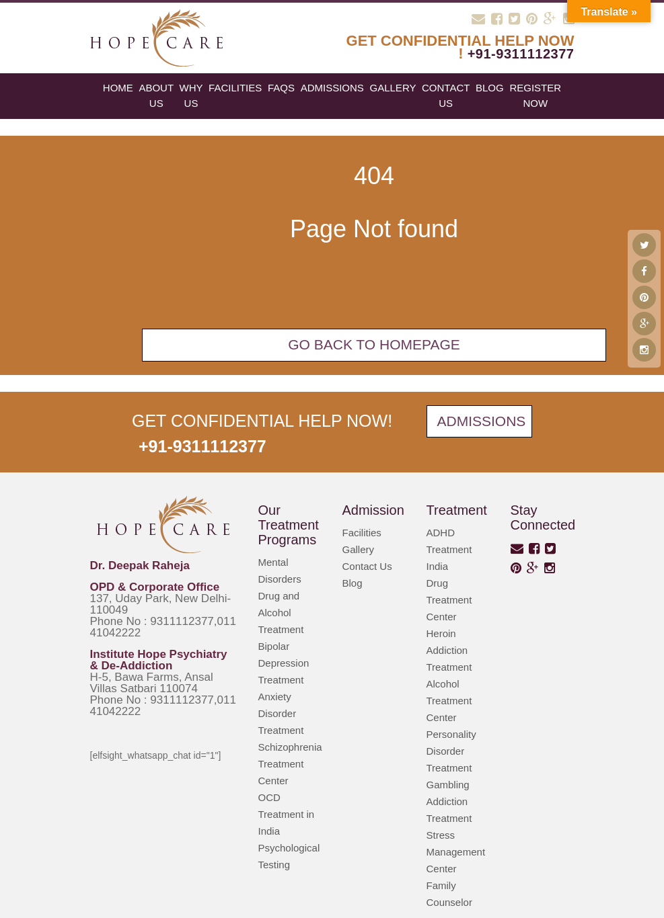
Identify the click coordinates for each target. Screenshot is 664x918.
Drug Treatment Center (449, 599)
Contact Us (446, 95)
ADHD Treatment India (449, 549)
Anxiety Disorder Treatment (281, 713)
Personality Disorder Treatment (451, 751)
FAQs (281, 87)
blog (490, 87)
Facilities (235, 87)
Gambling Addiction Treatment (449, 801)
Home (118, 87)
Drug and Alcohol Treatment (281, 612)
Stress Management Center (456, 851)
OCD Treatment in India (286, 814)
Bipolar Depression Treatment (283, 662)
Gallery (393, 87)
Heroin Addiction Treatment (449, 650)
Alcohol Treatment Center (449, 700)
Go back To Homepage (374, 344)
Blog (352, 583)
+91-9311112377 (521, 53)
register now (535, 95)
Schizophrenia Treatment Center (290, 763)
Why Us (190, 95)
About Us (156, 95)
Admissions (332, 87)
